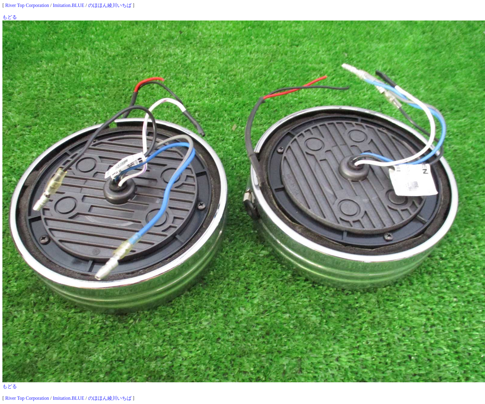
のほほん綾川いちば (110, 5)
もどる (9, 17)
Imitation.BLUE (68, 5)
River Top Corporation (27, 5)
